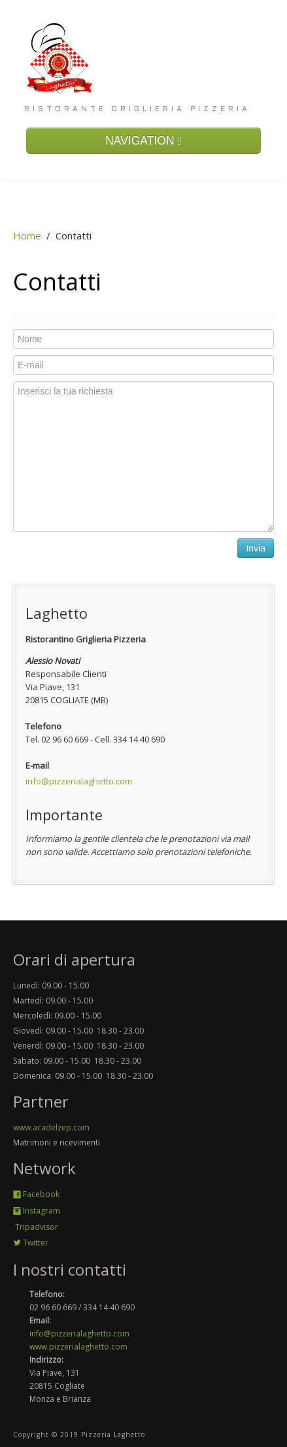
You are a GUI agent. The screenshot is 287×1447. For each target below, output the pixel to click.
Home (27, 235)
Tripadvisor (35, 1226)
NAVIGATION (143, 140)
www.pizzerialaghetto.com (78, 1346)
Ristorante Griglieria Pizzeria (137, 109)
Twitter (30, 1242)
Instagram (36, 1210)
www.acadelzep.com (51, 1127)
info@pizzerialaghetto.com (78, 781)
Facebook (36, 1194)
